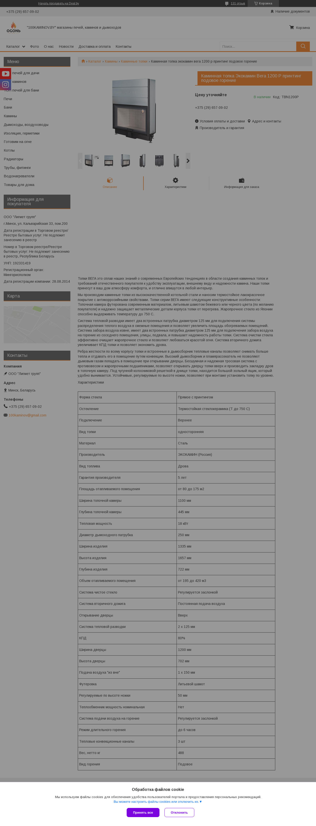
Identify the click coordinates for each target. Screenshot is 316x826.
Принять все (143, 812)
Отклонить (179, 812)
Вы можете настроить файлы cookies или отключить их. (156, 801)
